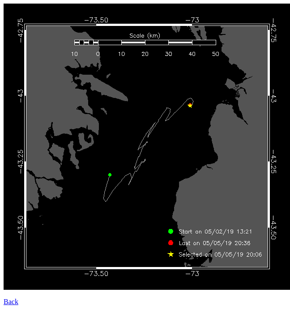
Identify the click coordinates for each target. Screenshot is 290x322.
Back (11, 301)
